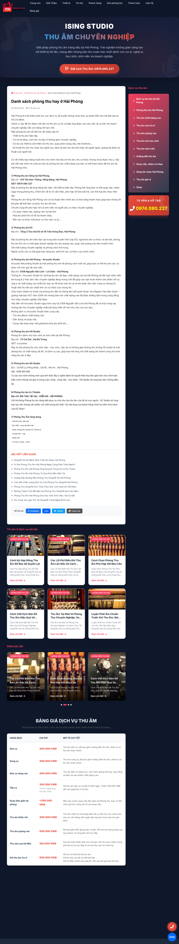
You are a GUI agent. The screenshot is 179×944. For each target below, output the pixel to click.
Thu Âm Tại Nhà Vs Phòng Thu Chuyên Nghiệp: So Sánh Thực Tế (66, 616)
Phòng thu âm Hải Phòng (35, 93)
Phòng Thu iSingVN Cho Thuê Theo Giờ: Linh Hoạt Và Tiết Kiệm (45, 486)
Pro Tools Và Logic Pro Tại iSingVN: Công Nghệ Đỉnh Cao (42, 500)
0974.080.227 (151, 208)
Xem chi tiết (17, 580)
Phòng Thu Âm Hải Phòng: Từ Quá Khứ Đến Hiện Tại (39, 473)
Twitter (58, 511)
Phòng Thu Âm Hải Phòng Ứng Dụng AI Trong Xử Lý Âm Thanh (44, 469)
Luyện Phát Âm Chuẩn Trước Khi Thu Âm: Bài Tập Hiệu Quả (104, 616)
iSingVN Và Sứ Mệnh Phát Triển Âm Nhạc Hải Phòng (39, 460)
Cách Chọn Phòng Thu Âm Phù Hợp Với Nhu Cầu (106, 562)
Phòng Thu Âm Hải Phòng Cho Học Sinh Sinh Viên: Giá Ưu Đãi (44, 495)
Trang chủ (16, 93)
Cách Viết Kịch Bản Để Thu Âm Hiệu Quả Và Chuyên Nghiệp (23, 616)
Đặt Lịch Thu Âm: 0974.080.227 (89, 68)
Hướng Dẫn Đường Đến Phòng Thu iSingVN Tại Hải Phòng (42, 478)
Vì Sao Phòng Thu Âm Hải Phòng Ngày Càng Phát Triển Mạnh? (44, 464)
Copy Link (74, 511)
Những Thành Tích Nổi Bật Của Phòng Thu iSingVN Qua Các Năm (46, 491)
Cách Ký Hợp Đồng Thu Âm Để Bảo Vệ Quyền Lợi (25, 562)
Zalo (46, 511)
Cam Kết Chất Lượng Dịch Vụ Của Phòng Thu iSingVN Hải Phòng (45, 482)
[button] (61, 704)
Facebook (33, 511)
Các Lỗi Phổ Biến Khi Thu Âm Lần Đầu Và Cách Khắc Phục (66, 562)
